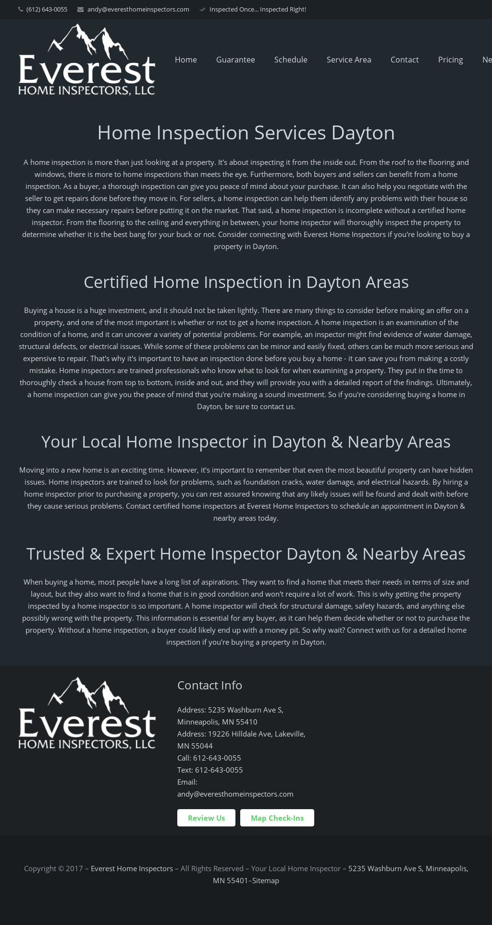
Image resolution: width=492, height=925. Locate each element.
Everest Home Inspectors (132, 868)
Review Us (206, 818)
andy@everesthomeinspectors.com (138, 9)
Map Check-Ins (277, 818)
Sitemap (265, 880)
